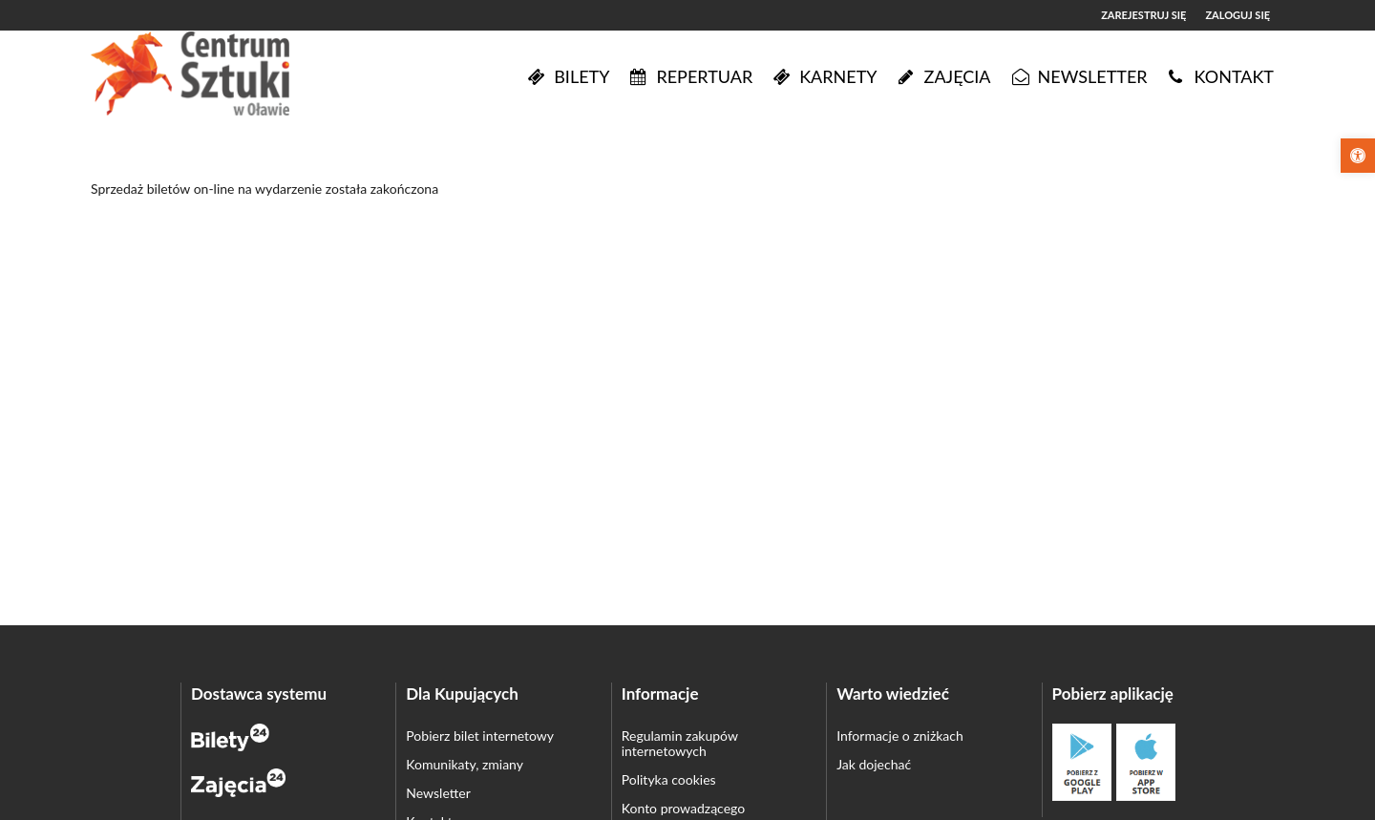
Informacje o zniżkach (899, 735)
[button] (1358, 155)
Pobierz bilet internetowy (480, 735)
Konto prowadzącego (683, 808)
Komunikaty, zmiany (464, 764)
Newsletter (438, 793)
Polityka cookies (669, 779)
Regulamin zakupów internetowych (680, 743)
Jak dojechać (873, 764)
